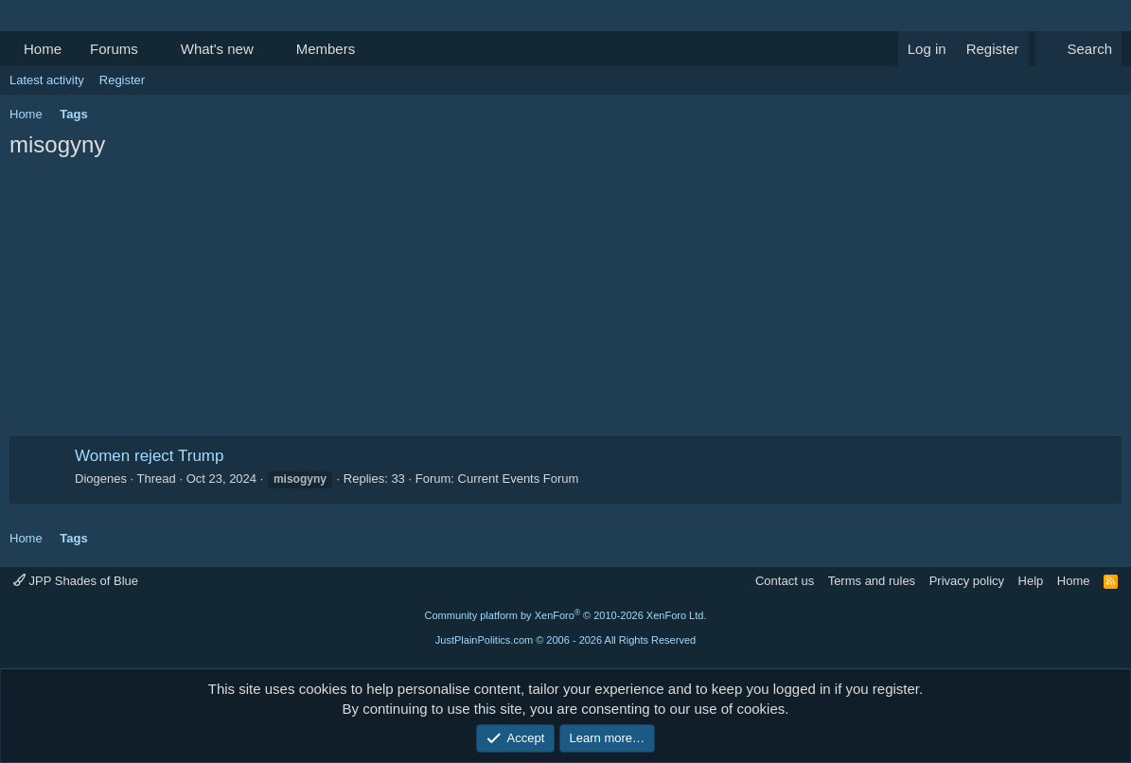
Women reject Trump (149, 456)
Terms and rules (871, 581)
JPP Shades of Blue (75, 581)
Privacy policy (966, 581)
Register (122, 80)
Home (43, 49)
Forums (114, 49)
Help (1031, 581)
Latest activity (46, 80)
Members (326, 49)
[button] (153, 48)
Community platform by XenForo (566, 615)
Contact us (784, 581)
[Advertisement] (565, 302)
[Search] (1078, 48)
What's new (217, 49)
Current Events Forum (518, 478)
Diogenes (101, 478)
